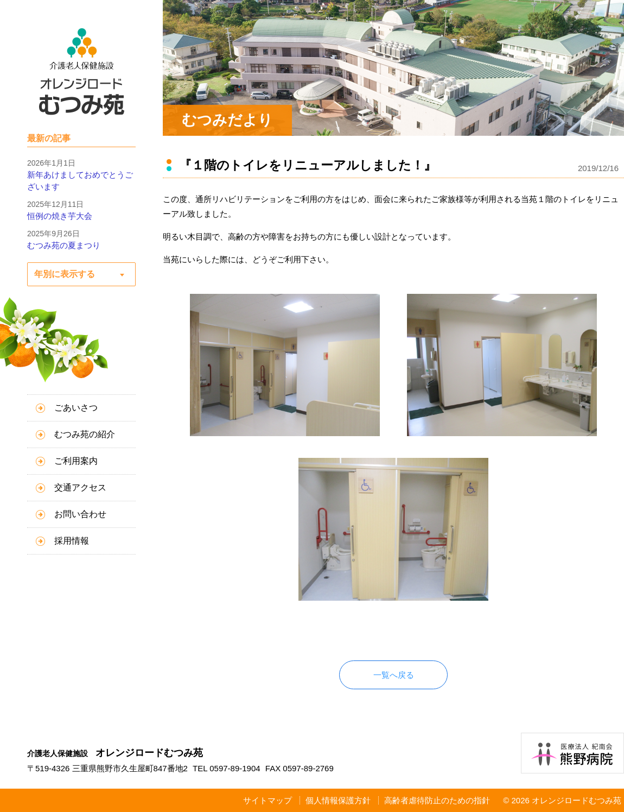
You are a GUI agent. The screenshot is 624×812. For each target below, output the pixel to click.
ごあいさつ (76, 407)
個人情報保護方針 (338, 800)
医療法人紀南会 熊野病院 (572, 753)
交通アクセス (80, 487)
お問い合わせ (80, 514)
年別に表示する (64, 274)
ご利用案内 (76, 460)
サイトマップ (267, 800)
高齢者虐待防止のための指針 (437, 800)
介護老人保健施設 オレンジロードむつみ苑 (81, 71)
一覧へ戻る (393, 674)
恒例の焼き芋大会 (59, 216)
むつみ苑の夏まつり (63, 245)
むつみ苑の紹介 (84, 434)
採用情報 (71, 540)
